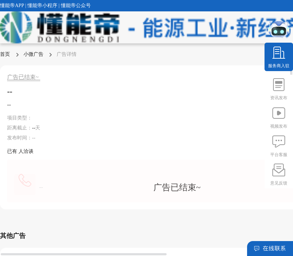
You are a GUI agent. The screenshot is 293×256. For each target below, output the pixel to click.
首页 (5, 54)
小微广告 (34, 54)
